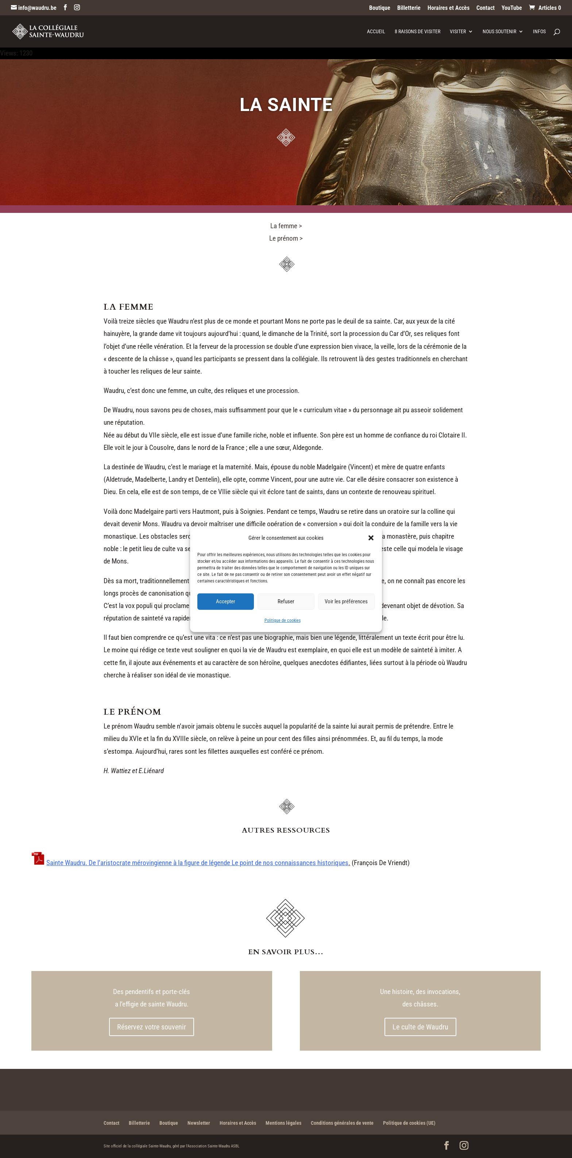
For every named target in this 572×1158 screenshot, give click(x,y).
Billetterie (409, 8)
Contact (485, 8)
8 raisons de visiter (417, 31)
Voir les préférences (346, 601)
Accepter (225, 601)
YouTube (512, 8)
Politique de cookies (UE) (409, 1123)
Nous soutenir (499, 31)
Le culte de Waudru (420, 1027)
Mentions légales (283, 1123)
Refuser (286, 601)
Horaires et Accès (448, 8)
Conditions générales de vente (342, 1123)
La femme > (286, 226)
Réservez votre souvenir (151, 1027)
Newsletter (199, 1123)
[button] (371, 537)
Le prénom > (286, 238)
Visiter (458, 31)
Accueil (376, 31)
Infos (539, 31)
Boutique (379, 8)
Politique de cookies (282, 620)
